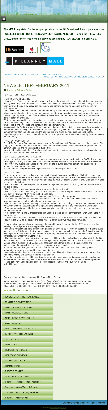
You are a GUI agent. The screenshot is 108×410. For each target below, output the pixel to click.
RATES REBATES (14, 371)
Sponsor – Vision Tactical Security (21, 387)
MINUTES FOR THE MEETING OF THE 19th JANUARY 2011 (33, 74)
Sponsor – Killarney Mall (17, 397)
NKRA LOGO (11, 344)
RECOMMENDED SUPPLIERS (20, 328)
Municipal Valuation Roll (17, 376)
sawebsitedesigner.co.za (58, 408)
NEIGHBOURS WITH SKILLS (19, 318)
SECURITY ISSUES (15, 339)
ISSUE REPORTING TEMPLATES (22, 296)
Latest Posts (22, 290)
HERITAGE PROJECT (16, 355)
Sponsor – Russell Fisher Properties (22, 381)
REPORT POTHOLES (16, 350)
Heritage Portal (12, 366)
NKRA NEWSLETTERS (16, 312)
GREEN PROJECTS (15, 360)
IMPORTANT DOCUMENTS (19, 334)
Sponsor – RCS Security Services (21, 392)
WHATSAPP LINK (14, 323)
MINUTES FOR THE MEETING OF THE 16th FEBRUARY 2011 (73, 77)
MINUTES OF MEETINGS (18, 302)
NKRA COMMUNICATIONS (18, 307)
